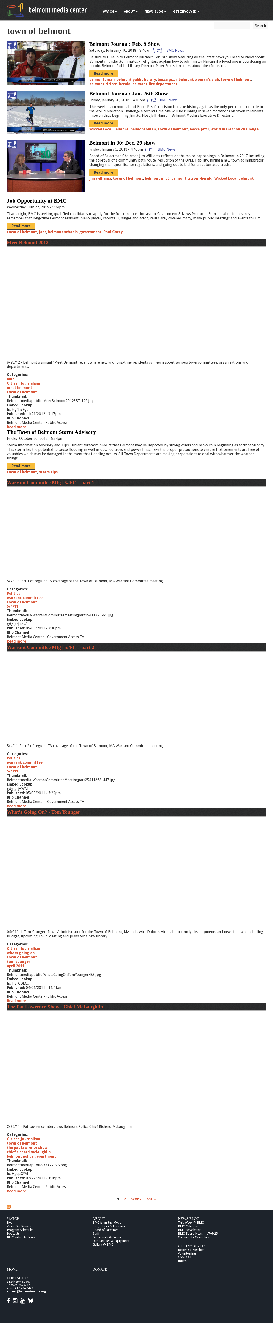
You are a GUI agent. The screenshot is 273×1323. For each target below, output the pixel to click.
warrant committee (25, 598)
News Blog (188, 1218)
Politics (13, 593)
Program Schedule (20, 1230)
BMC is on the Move (107, 1222)
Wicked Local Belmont (109, 129)
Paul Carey (113, 232)
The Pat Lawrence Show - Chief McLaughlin (55, 1007)
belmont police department (31, 1156)
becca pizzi (167, 79)
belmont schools (63, 232)
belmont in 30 (157, 178)
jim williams (100, 178)
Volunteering (187, 1253)
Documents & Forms (107, 1237)
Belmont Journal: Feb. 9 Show (125, 44)
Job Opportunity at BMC (37, 201)
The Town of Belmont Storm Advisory (51, 432)
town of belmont (236, 79)
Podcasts (13, 1233)
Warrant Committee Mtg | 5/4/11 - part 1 (50, 482)
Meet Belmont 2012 (28, 242)
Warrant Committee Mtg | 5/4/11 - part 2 (50, 647)
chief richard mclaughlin (29, 1152)
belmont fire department (154, 84)
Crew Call (184, 1257)
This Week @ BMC (191, 1222)
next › (136, 1199)
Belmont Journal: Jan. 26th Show (128, 94)
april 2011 (15, 966)
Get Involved (191, 1246)
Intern (182, 1261)
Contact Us (18, 1278)
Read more (103, 73)
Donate (100, 1269)
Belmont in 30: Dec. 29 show (122, 143)
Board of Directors (105, 1230)
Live (9, 1222)
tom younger (18, 961)
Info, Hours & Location (109, 1226)
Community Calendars (193, 1237)
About (99, 1218)
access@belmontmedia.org (26, 1291)
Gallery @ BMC (103, 1244)
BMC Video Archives (21, 1237)
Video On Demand (19, 1226)
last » (150, 1199)
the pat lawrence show (27, 1147)
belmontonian (102, 79)
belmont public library (136, 79)
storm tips (48, 472)
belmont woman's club (199, 79)
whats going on (21, 953)
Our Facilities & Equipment (111, 1241)
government (90, 232)
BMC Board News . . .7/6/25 (198, 1233)
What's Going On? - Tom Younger (43, 812)
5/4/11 (12, 606)
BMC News (175, 50)
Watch (13, 1218)
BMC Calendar (188, 1226)
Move (12, 1269)
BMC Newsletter (189, 1230)
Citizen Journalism (23, 383)
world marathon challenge (235, 129)
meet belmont (19, 388)
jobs (42, 232)
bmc (10, 379)
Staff (96, 1233)
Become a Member (191, 1250)
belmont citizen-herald (110, 84)
